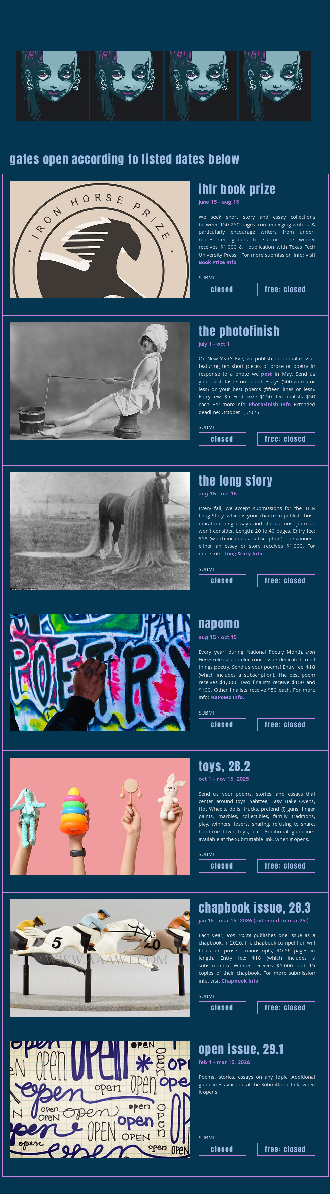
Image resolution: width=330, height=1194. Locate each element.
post (266, 373)
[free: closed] (286, 289)
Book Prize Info (217, 262)
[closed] (222, 289)
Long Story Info (243, 553)
